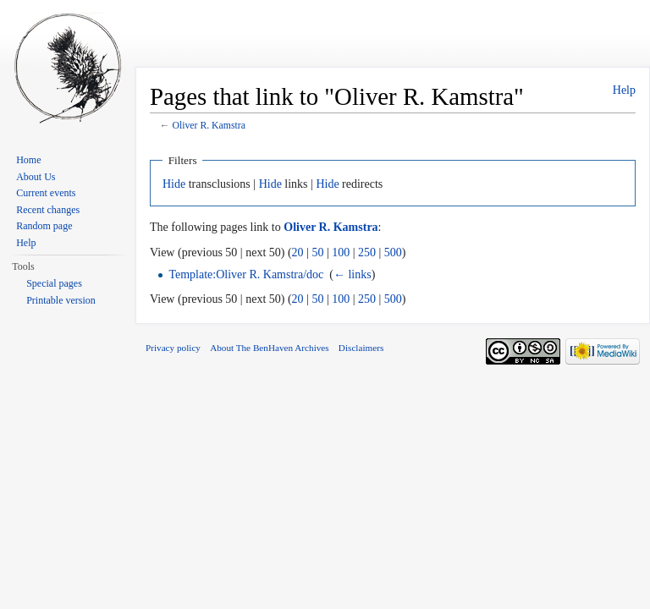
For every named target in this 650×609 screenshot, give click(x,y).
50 (317, 252)
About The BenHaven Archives (269, 348)
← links (352, 274)
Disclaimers (361, 348)
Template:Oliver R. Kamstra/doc (245, 274)
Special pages (54, 283)
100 (341, 252)
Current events (45, 193)
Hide (173, 184)
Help (624, 90)
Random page (44, 226)
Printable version (61, 300)
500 (393, 252)
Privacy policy (173, 348)
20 (298, 252)
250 (367, 252)
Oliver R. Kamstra (208, 125)
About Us (35, 177)
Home (28, 160)
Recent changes (48, 210)
